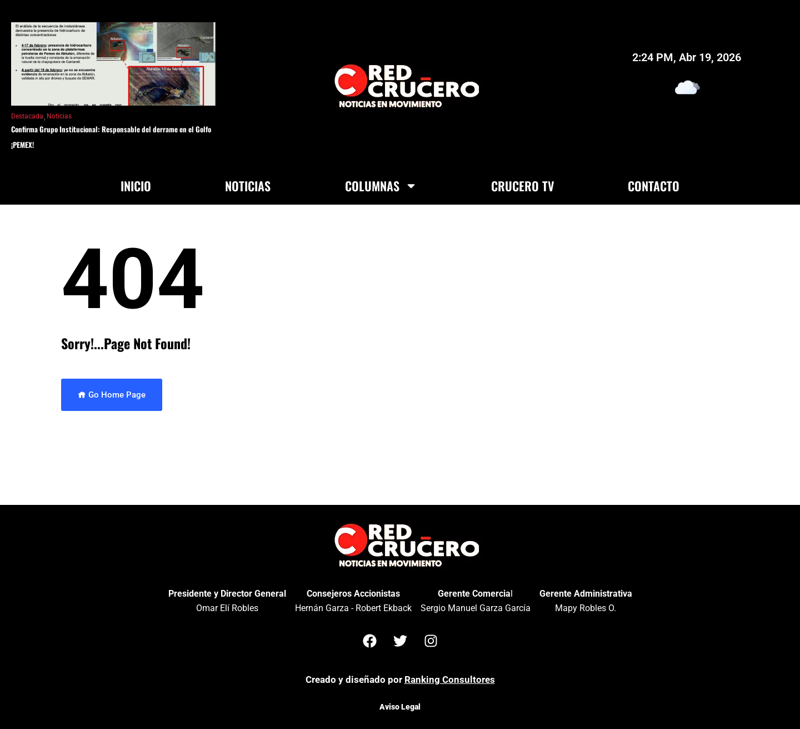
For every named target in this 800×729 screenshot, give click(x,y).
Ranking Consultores (449, 679)
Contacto (653, 186)
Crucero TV (522, 186)
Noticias (59, 116)
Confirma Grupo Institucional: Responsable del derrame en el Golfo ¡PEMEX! (111, 136)
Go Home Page (112, 395)
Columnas (381, 185)
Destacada (27, 116)
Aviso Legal (400, 706)
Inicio (136, 186)
